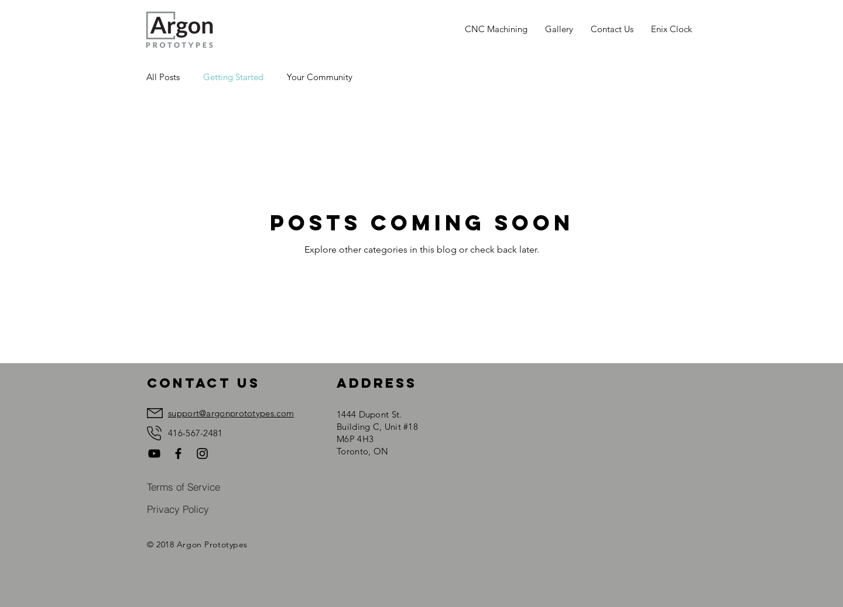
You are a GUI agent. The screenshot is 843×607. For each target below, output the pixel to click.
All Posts (163, 76)
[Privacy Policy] (178, 509)
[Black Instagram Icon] (202, 453)
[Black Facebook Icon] (178, 453)
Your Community (319, 76)
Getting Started (233, 76)
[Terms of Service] (184, 486)
